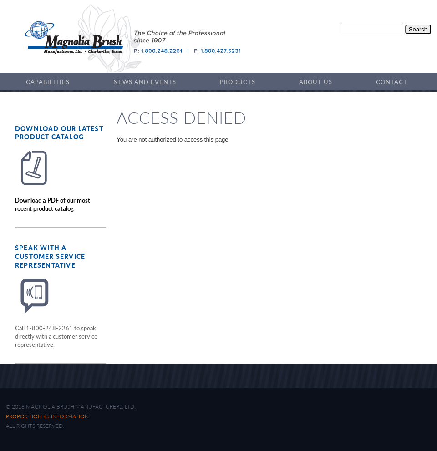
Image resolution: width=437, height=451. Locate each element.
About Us (315, 82)
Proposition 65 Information (47, 416)
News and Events (144, 82)
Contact (391, 82)
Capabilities (48, 82)
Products (237, 82)
